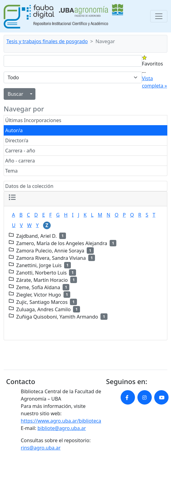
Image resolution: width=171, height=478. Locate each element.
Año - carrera (20, 160)
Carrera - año (20, 150)
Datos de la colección (29, 186)
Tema (11, 170)
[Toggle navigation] (158, 16)
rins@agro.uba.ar (40, 447)
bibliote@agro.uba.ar (62, 428)
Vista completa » (154, 82)
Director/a (16, 140)
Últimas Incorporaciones (33, 120)
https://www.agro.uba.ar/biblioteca (61, 420)
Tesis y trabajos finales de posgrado (47, 41)
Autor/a (14, 130)
